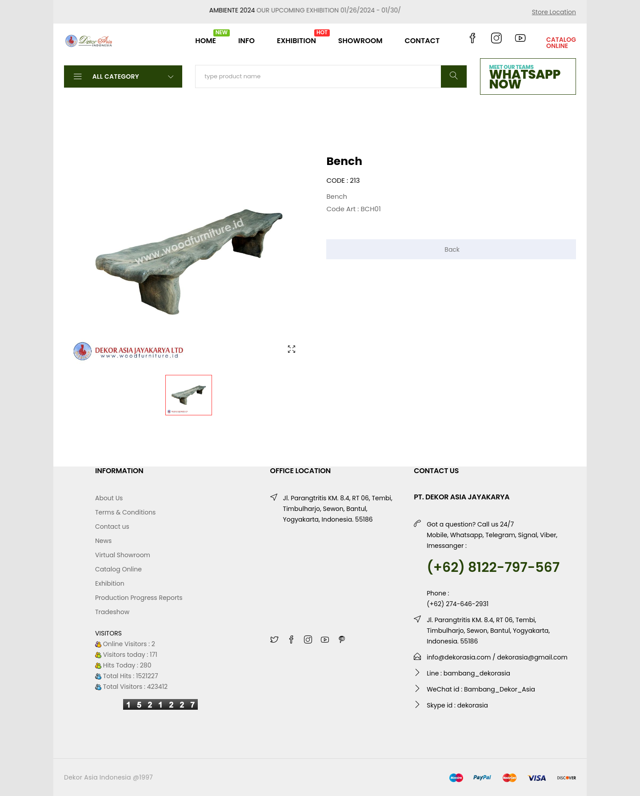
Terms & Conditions (125, 512)
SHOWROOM (360, 41)
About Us (109, 498)
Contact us (112, 526)
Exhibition (109, 583)
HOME (205, 37)
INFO (246, 41)
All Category (123, 76)
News (103, 540)
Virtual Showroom (122, 555)
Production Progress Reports (139, 597)
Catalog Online (118, 569)
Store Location (554, 12)
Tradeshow (112, 611)
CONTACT (422, 41)
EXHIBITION (296, 37)
